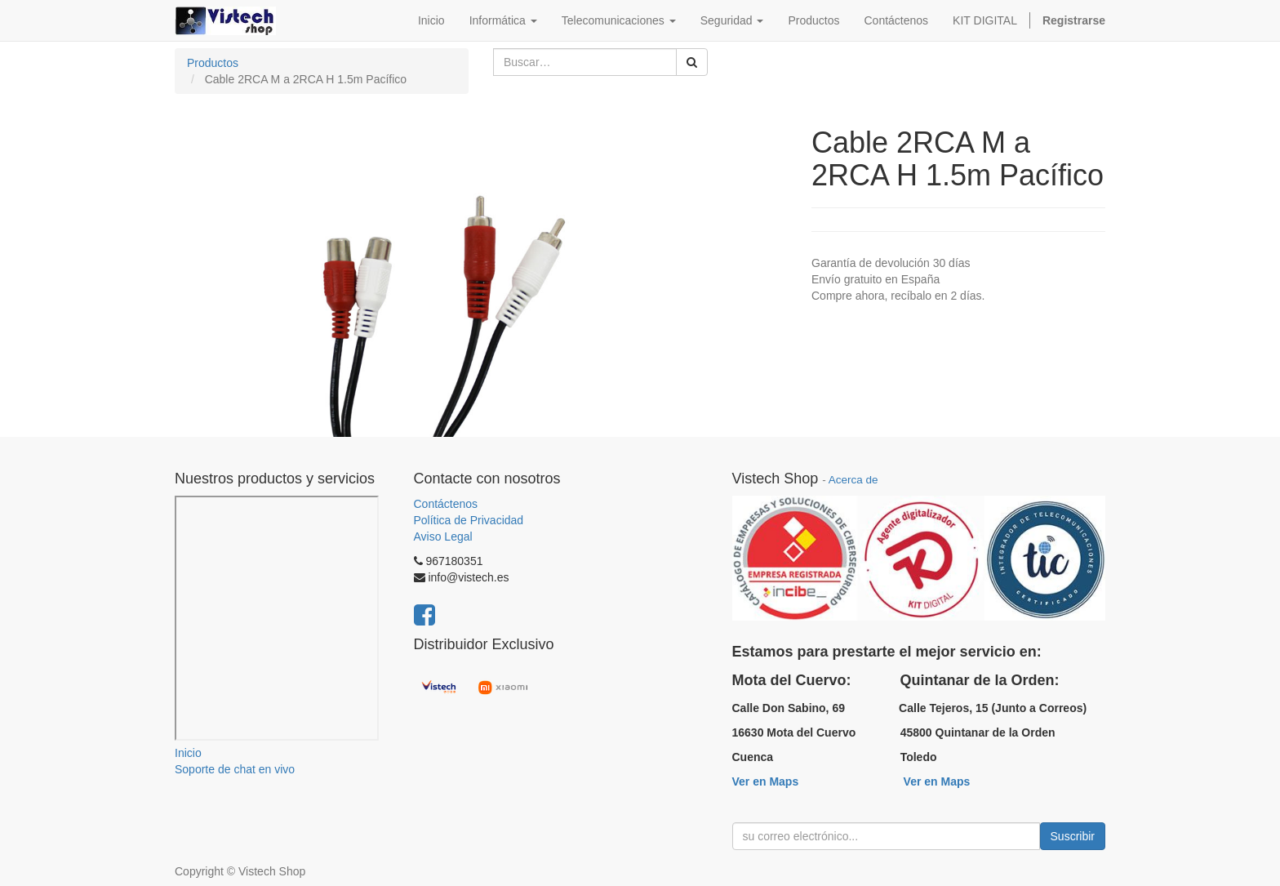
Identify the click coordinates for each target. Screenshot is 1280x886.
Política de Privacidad (469, 520)
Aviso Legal (443, 536)
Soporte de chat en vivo (235, 769)
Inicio (188, 752)
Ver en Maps (765, 781)
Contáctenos (446, 503)
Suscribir (1073, 836)
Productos (212, 62)
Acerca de (853, 480)
